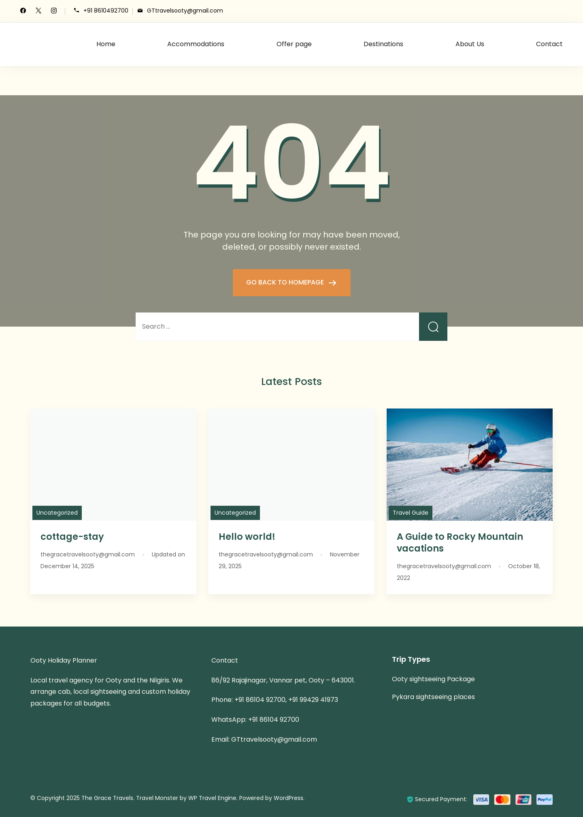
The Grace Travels (107, 798)
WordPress (288, 798)
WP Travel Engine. (213, 798)
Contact (549, 44)
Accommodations (195, 44)
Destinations (383, 44)
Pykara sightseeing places (433, 697)
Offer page (294, 44)
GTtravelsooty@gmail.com (185, 11)
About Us (469, 44)
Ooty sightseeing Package (433, 679)
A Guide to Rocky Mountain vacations (460, 542)
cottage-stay (72, 536)
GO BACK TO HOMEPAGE (286, 282)
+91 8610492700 (105, 11)
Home (105, 44)
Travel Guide (410, 513)
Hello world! (247, 536)
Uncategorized (57, 513)
